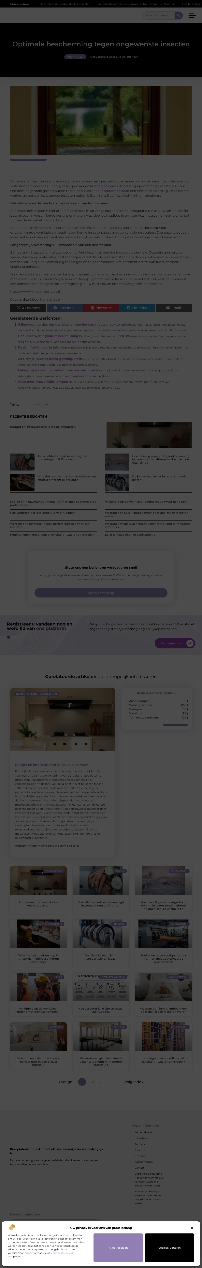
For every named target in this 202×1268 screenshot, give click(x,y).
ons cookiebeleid (63, 1252)
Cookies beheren (169, 1247)
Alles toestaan (118, 1247)
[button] (192, 1228)
